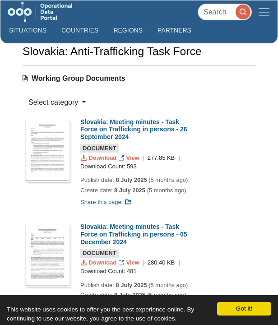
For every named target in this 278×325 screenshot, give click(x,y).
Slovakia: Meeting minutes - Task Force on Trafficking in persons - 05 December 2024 (133, 234)
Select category (54, 102)
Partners (174, 30)
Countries (79, 30)
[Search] (225, 12)
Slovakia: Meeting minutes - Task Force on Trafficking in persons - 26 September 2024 (133, 129)
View (130, 157)
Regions (128, 30)
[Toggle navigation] (264, 12)
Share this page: (106, 202)
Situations (27, 30)
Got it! (244, 308)
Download (99, 157)
